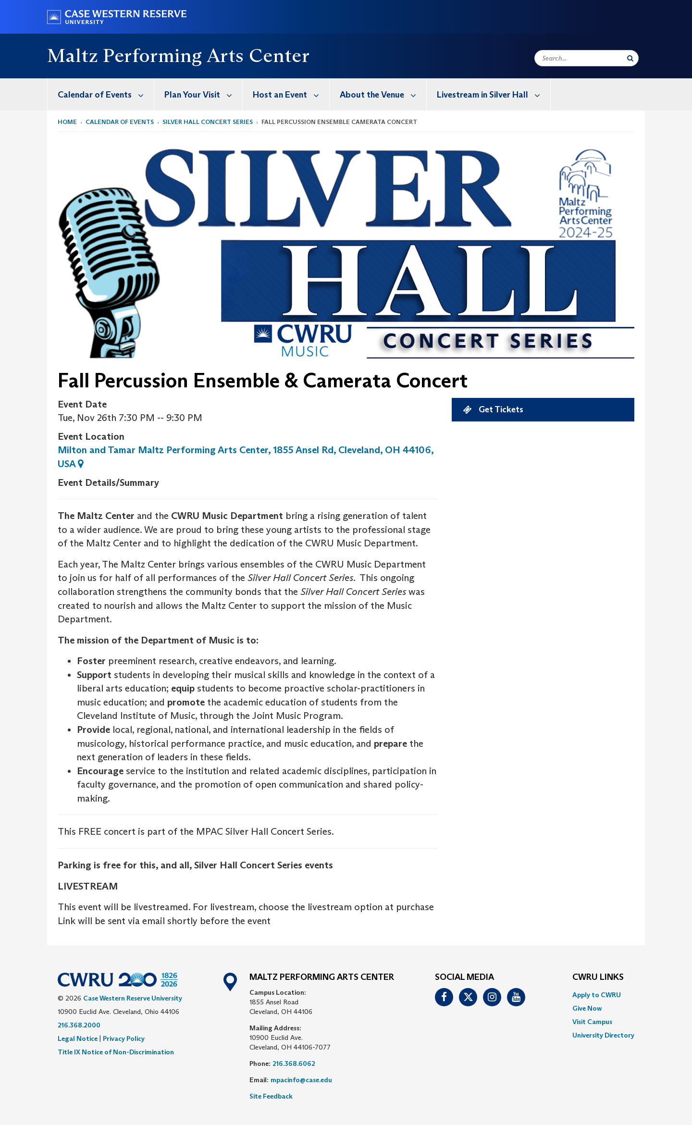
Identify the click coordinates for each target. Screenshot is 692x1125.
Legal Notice (78, 1038)
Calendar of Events (106, 94)
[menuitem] (101, 94)
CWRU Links (598, 977)
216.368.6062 (293, 1063)
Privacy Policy (124, 1038)
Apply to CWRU (596, 994)
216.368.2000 (79, 1025)
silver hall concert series (207, 121)
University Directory (603, 1035)
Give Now (587, 1008)
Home (67, 121)
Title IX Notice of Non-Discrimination (116, 1052)
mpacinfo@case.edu (301, 1080)
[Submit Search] (630, 58)
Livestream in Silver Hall (493, 94)
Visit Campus (592, 1021)
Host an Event (291, 94)
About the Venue (383, 94)
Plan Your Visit (203, 94)
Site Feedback (271, 1096)
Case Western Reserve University (132, 998)
